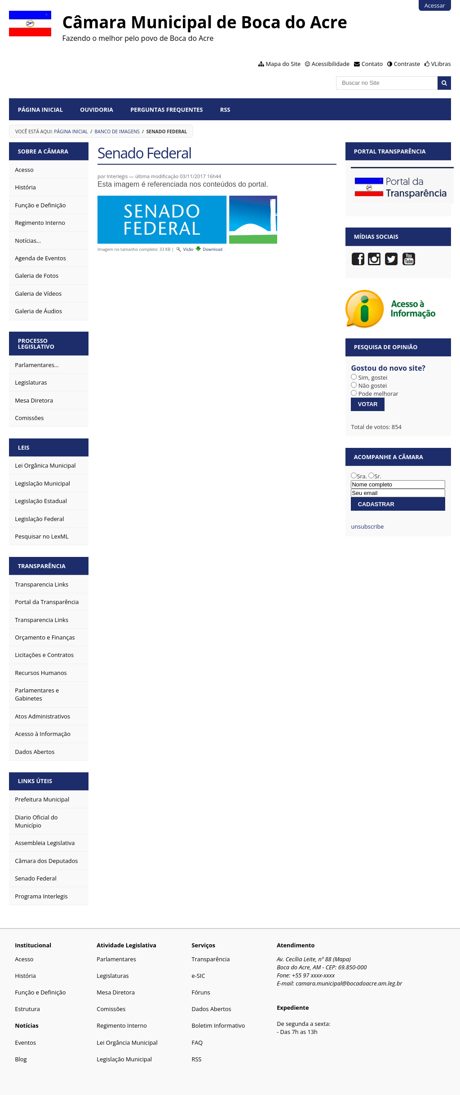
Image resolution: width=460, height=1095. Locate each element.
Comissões (111, 1009)
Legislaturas (112, 976)
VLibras (441, 64)
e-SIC (198, 976)
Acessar (435, 5)
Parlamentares (116, 959)
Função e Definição (40, 992)
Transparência (42, 566)
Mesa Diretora (116, 992)
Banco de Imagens (117, 131)
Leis (24, 447)
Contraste (407, 64)
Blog (21, 1059)
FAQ (197, 1042)
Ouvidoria (96, 109)
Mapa (342, 959)
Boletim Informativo (218, 1025)
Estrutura (27, 1009)
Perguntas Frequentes (166, 109)
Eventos (25, 1042)
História (25, 976)
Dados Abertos (211, 1009)
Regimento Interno (122, 1025)
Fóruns (201, 992)
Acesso (24, 959)
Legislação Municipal (124, 1059)
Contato (372, 64)
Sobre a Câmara (43, 151)
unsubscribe (367, 526)
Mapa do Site (283, 64)
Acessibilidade (330, 64)
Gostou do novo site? (388, 368)
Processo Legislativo (36, 343)
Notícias (26, 1025)
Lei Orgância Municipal (127, 1042)
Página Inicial (40, 109)
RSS (225, 109)
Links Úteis (35, 781)
